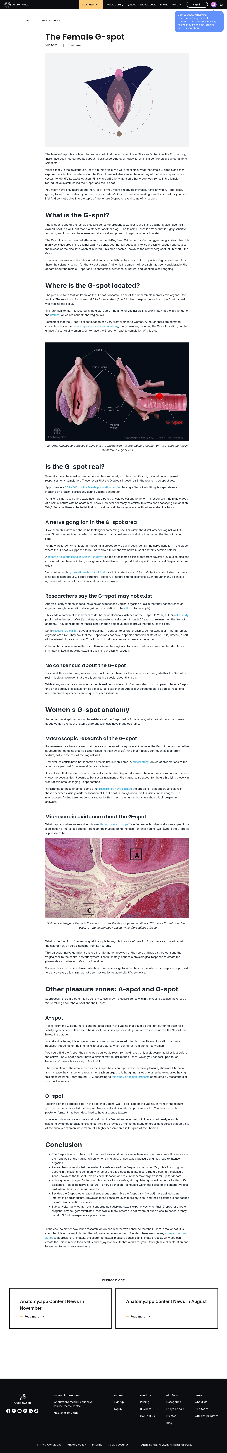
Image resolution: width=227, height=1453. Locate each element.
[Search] (221, 4)
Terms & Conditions (48, 1444)
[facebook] (8, 1411)
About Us (201, 1402)
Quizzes (131, 4)
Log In (118, 1409)
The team (201, 1409)
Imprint (97, 1444)
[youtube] (19, 1411)
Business (145, 1409)
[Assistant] (214, 4)
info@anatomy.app (65, 1413)
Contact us (147, 1416)
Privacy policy (76, 1444)
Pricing (164, 4)
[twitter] (31, 1411)
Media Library (115, 4)
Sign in (197, 4)
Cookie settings (118, 1444)
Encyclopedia (148, 4)
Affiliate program (206, 1416)
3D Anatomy (91, 4)
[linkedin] (25, 1411)
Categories (173, 1402)
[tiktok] (36, 1411)
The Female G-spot (84, 36)
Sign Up (119, 1402)
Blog (28, 20)
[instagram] (14, 1411)
